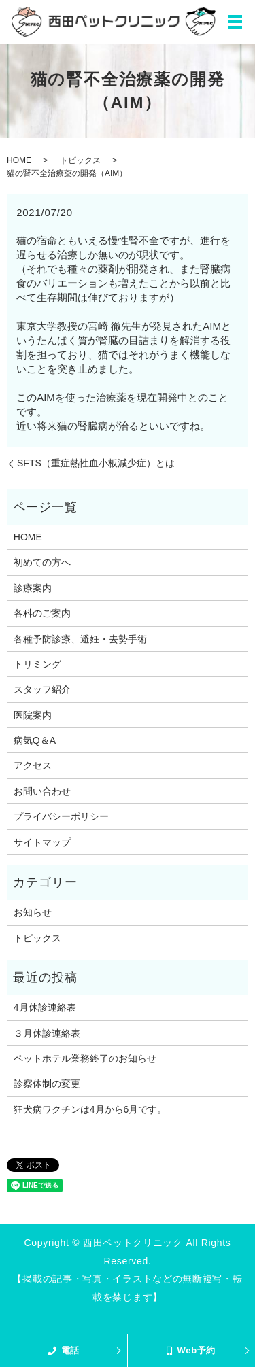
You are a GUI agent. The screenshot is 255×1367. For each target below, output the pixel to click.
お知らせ (33, 912)
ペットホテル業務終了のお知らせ (85, 1058)
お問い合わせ (42, 791)
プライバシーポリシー (61, 816)
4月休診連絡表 (45, 1007)
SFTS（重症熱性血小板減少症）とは (96, 462)
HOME (19, 160)
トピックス (80, 160)
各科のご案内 (42, 613)
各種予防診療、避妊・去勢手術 (80, 639)
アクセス (33, 765)
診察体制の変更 (47, 1083)
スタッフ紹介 (42, 689)
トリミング (37, 664)
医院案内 (33, 715)
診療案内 (33, 588)
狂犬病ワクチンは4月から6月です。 (90, 1109)
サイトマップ (42, 842)
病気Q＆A (35, 740)
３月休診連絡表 (47, 1033)
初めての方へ (42, 562)
